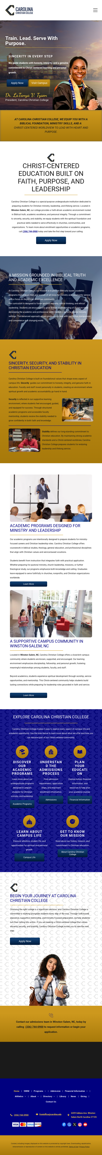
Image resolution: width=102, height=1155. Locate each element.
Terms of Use (73, 1147)
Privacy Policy (84, 1147)
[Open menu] (95, 10)
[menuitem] (17, 1091)
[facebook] (64, 1125)
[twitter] (75, 1125)
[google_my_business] (69, 1125)
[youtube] (85, 1125)
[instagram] (80, 1125)
